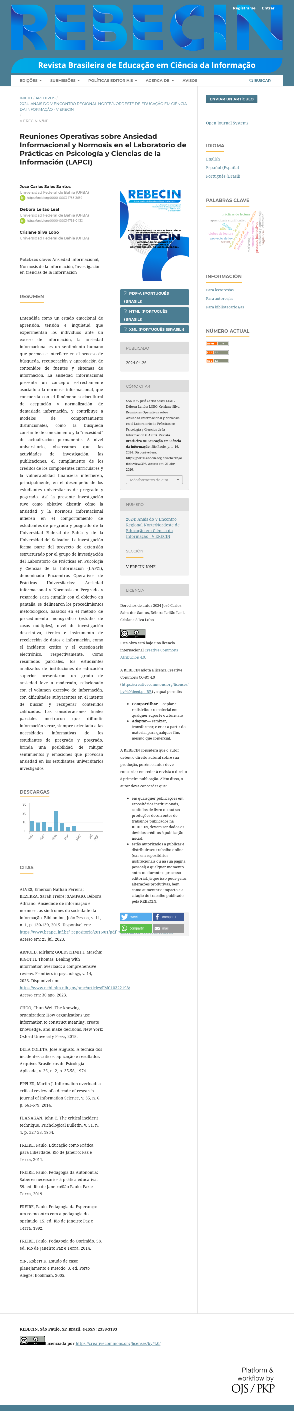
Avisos (190, 80)
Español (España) (222, 167)
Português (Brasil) (223, 176)
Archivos (45, 98)
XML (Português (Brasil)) (156, 329)
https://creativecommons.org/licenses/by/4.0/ (118, 1343)
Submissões (63, 80)
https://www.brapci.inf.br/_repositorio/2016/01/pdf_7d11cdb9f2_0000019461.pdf (96, 932)
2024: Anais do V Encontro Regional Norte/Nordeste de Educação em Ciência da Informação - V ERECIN (103, 106)
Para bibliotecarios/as (225, 307)
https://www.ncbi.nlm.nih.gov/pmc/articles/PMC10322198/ (75, 987)
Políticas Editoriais (111, 80)
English (213, 159)
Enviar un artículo (232, 99)
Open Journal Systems (227, 123)
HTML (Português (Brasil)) (145, 315)
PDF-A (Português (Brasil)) (146, 297)
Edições (29, 80)
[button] (136, 917)
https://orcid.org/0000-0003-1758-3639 (54, 198)
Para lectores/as (220, 289)
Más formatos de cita (149, 479)
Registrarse (244, 8)
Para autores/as (219, 298)
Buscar (260, 80)
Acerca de (158, 80)
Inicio (26, 98)
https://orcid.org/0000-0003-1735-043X (55, 221)
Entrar (268, 8)
